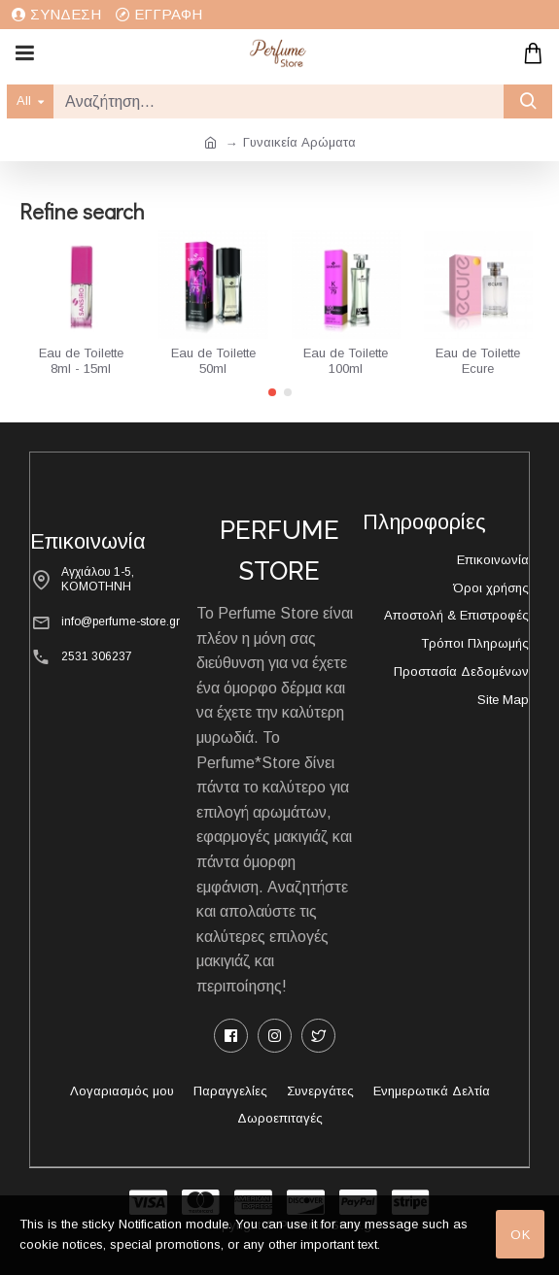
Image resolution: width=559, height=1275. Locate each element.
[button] (272, 392)
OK (520, 1234)
